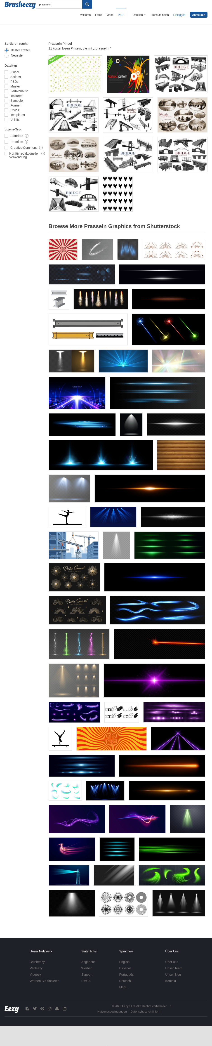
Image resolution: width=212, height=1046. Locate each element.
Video (109, 15)
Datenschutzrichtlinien (144, 1011)
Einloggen (179, 15)
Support (86, 974)
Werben (86, 968)
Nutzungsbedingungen (112, 1011)
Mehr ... (124, 987)
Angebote (88, 962)
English (124, 962)
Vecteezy (36, 968)
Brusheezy (37, 962)
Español (125, 968)
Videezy (35, 974)
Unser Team (173, 968)
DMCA (86, 981)
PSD (121, 15)
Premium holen (160, 15)
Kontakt (170, 981)
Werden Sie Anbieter (44, 981)
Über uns (171, 962)
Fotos (98, 15)
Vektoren (85, 15)
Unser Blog (173, 974)
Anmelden (198, 15)
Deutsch (125, 981)
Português (126, 974)
